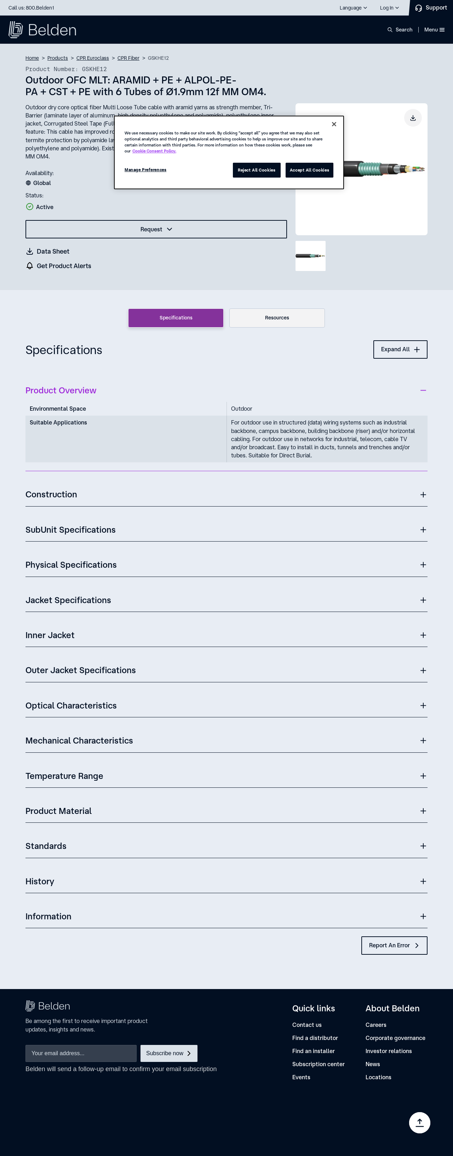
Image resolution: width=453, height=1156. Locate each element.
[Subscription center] (318, 1064)
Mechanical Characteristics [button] (79, 740)
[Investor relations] (389, 1051)
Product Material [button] (58, 811)
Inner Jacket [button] (50, 635)
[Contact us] (307, 1025)
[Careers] (376, 1025)
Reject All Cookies (256, 170)
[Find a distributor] (315, 1038)
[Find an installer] (313, 1051)
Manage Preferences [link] (382, 1128)
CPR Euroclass (92, 58)
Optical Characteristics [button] (71, 705)
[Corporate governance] (395, 1038)
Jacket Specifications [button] (68, 600)
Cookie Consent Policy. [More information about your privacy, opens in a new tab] (154, 151)
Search (404, 30)
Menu (434, 30)
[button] (353, 8)
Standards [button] (46, 846)
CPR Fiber (128, 58)
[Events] (301, 1077)
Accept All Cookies (309, 170)
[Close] (334, 124)
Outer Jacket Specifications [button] (80, 670)
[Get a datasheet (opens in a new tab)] (47, 251)
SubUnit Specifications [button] (70, 529)
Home (32, 58)
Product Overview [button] (60, 390)
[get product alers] (58, 265)
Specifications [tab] (176, 317)
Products (57, 58)
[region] (229, 152)
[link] (303, 1116)
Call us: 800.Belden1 (31, 8)
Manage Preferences (145, 169)
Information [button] (48, 916)
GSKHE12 (158, 58)
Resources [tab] (277, 317)
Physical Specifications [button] (71, 565)
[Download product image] (413, 118)
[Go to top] (419, 1122)
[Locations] (378, 1077)
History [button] (39, 881)
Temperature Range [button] (64, 776)
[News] (373, 1064)
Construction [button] (51, 494)
